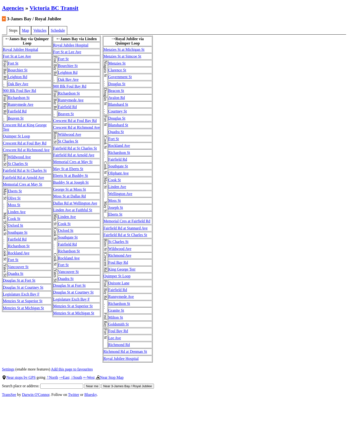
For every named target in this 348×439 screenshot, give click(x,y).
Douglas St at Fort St (19, 280)
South (76, 377)
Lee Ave (114, 338)
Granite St (116, 310)
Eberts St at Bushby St (70, 176)
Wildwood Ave (19, 157)
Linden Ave (17, 212)
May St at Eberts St (68, 169)
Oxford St (15, 225)
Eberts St (15, 191)
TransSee (9, 395)
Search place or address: (42, 386)
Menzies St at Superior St (23, 301)
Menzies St (117, 63)
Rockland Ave (18, 253)
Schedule (58, 30)
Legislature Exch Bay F (21, 294)
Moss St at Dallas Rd (69, 196)
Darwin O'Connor (36, 395)
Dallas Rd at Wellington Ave (75, 203)
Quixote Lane (119, 283)
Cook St (14, 219)
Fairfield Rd (17, 111)
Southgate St (17, 232)
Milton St (115, 317)
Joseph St (115, 207)
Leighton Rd (17, 77)
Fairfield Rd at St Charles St (25, 170)
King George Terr (122, 269)
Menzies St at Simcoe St (122, 56)
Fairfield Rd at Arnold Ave (23, 177)
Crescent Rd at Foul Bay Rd (24, 143)
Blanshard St (118, 104)
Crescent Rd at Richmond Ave (26, 150)
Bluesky (90, 395)
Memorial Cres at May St (22, 184)
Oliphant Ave (118, 173)
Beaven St (15, 118)
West (89, 377)
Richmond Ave (119, 255)
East (64, 377)
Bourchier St (17, 70)
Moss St (14, 205)
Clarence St (117, 70)
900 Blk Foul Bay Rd (19, 91)
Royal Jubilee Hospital (20, 49)
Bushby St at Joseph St (71, 182)
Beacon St (116, 91)
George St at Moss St (69, 189)
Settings (8, 369)
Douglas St (116, 84)
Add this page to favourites (72, 369)
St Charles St (18, 164)
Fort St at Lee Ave (17, 56)
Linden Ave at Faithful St (72, 210)
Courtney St (117, 111)
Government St (120, 77)
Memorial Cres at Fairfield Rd (126, 221)
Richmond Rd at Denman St (125, 351)
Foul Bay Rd (118, 262)
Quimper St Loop (16, 136)
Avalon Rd (116, 98)
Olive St (14, 198)
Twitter (73, 395)
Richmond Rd (119, 345)
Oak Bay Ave (18, 84)
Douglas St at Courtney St (23, 287)
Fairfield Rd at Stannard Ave (125, 228)
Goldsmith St (118, 324)
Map (25, 30)
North (52, 377)
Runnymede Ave (20, 104)
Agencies (13, 8)
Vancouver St (18, 267)
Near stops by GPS (19, 377)
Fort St (13, 63)
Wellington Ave (120, 194)
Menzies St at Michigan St (23, 308)
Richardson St (18, 98)
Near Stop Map (110, 377)
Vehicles (39, 30)
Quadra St (15, 274)
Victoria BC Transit (53, 8)
